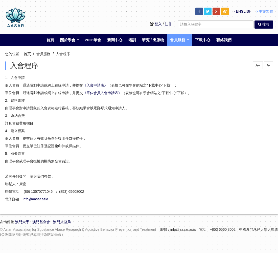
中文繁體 (265, 11)
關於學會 (69, 40)
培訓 (132, 40)
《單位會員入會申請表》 (102, 93)
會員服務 (179, 40)
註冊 (168, 24)
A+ (258, 65)
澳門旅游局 (62, 222)
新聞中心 (114, 40)
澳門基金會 (41, 222)
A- (268, 65)
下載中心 (202, 40)
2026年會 (93, 40)
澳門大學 (22, 222)
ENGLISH (242, 11)
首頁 (50, 40)
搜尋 (263, 24)
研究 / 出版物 (153, 40)
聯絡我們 (223, 40)
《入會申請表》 (95, 85)
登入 (158, 24)
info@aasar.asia (35, 199)
